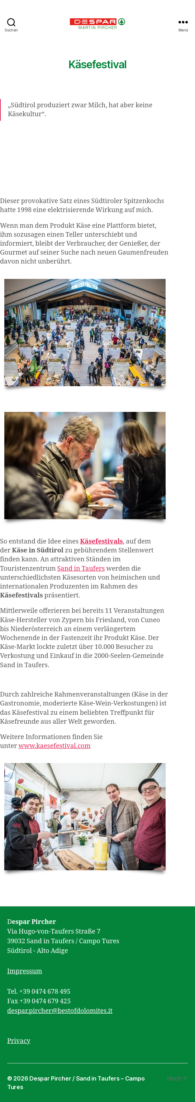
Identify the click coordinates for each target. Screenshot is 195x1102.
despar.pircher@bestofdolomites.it (60, 1011)
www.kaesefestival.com (54, 746)
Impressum (24, 971)
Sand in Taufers (81, 569)
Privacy (18, 1041)
